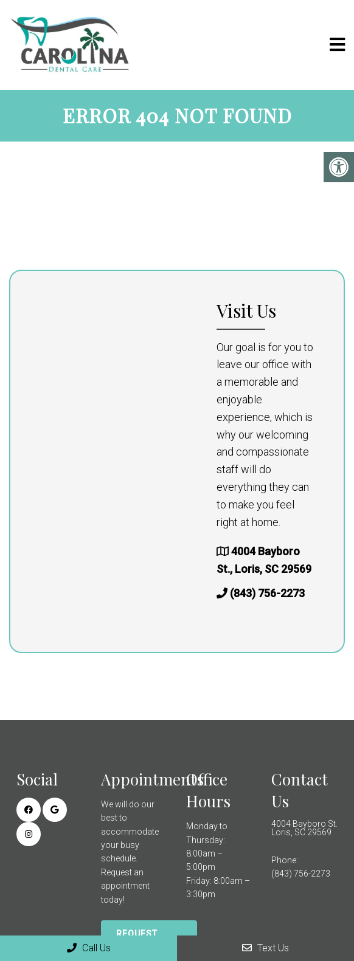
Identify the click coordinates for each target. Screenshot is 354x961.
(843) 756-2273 (267, 593)
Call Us (89, 948)
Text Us (265, 948)
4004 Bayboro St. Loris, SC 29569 (304, 827)
